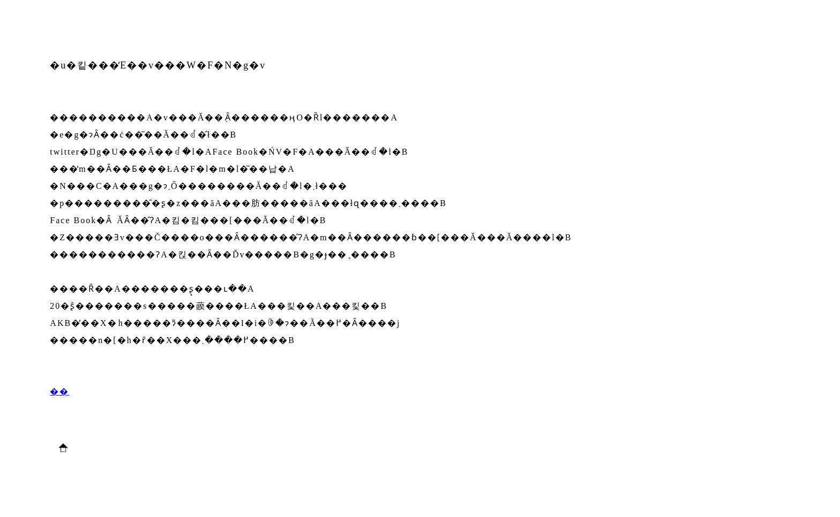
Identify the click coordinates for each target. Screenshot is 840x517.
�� (59, 391)
